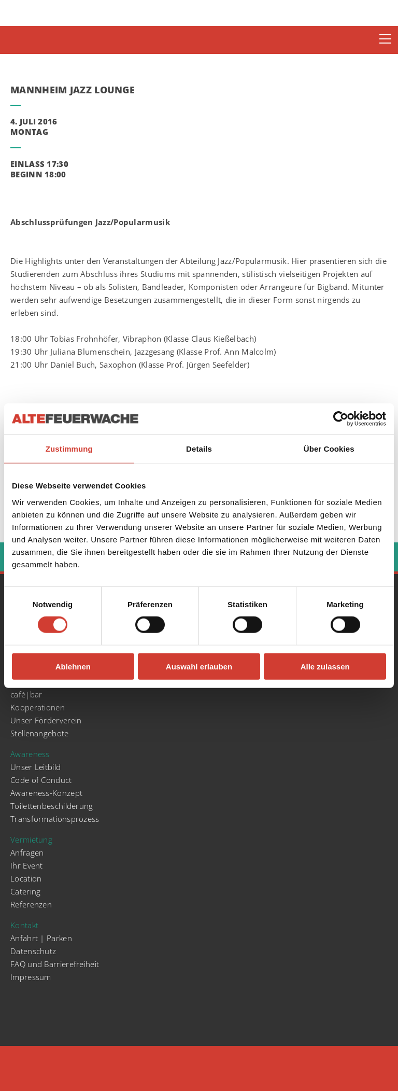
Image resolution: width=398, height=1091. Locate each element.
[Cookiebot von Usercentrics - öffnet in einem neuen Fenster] (340, 419)
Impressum (30, 977)
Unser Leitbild (35, 767)
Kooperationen (37, 707)
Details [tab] (199, 448)
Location (25, 878)
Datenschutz (33, 951)
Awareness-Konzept (46, 793)
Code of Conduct (41, 780)
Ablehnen (73, 666)
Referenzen (31, 904)
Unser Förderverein (45, 720)
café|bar (26, 694)
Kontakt (24, 925)
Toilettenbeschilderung (51, 806)
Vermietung (31, 839)
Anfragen (27, 852)
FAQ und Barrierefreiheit (54, 964)
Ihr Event (26, 865)
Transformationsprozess (55, 819)
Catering (25, 891)
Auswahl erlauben (199, 666)
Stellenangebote (39, 733)
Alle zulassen (325, 666)
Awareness (30, 754)
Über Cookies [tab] (329, 448)
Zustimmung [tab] (69, 448)
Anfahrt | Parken (41, 938)
